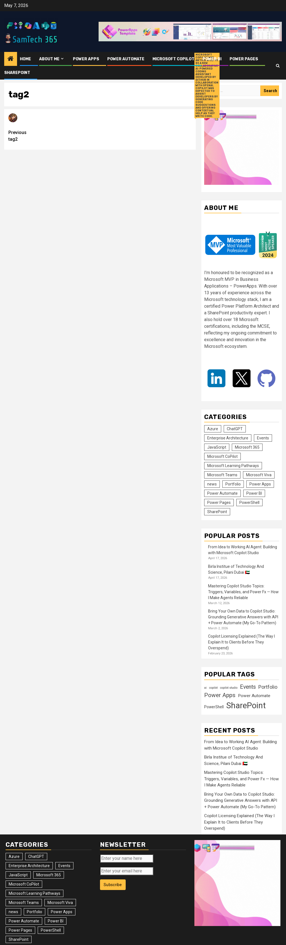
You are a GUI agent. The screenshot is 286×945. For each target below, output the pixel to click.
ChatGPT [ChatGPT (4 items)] (235, 429)
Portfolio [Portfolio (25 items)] (233, 484)
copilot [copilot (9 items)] (213, 688)
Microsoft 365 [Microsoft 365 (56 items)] (247, 447)
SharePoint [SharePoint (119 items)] (246, 705)
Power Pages (244, 59)
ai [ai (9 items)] (205, 688)
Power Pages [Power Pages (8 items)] (219, 502)
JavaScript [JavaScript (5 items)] (216, 447)
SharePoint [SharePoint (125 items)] (217, 511)
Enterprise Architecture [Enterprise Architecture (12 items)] (227, 438)
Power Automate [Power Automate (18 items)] (254, 695)
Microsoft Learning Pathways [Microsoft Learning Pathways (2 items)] (233, 465)
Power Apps (86, 59)
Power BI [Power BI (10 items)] (254, 493)
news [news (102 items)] (212, 484)
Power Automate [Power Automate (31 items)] (222, 493)
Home (25, 59)
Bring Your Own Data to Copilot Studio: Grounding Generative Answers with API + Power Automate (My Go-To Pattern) (243, 617)
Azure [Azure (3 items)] (212, 429)
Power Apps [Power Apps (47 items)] (260, 484)
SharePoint (17, 72)
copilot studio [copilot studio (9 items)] (228, 688)
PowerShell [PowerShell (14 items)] (249, 502)
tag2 (54, 135)
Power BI (211, 59)
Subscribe (113, 884)
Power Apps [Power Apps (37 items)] (219, 695)
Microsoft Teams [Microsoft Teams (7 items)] (222, 475)
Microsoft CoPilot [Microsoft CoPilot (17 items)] (222, 456)
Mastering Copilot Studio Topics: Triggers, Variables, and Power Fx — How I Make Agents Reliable (243, 592)
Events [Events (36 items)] (263, 438)
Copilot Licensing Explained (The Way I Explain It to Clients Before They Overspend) (241, 642)
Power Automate (125, 59)
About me (49, 59)
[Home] (11, 59)
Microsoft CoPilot (173, 59)
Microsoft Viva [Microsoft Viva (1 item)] (258, 475)
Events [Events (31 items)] (248, 687)
